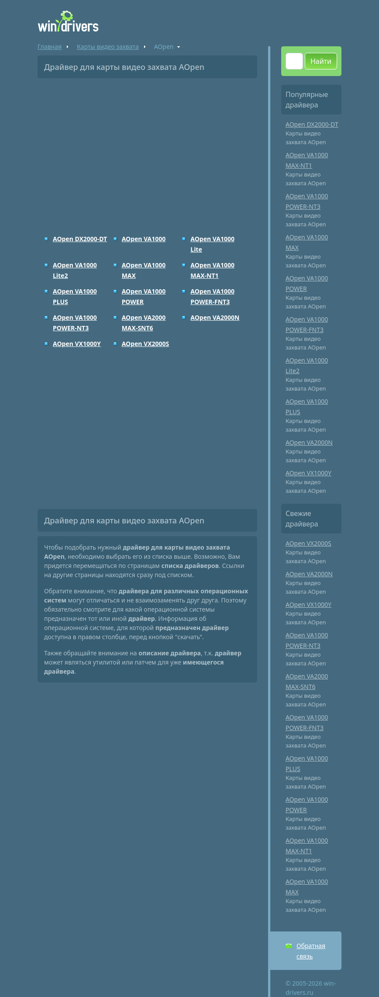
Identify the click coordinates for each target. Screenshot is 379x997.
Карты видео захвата (108, 46)
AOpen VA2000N (214, 317)
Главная (50, 46)
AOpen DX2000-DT (80, 239)
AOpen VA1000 (144, 239)
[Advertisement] (147, 150)
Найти (320, 61)
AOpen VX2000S (145, 343)
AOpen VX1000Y (77, 343)
